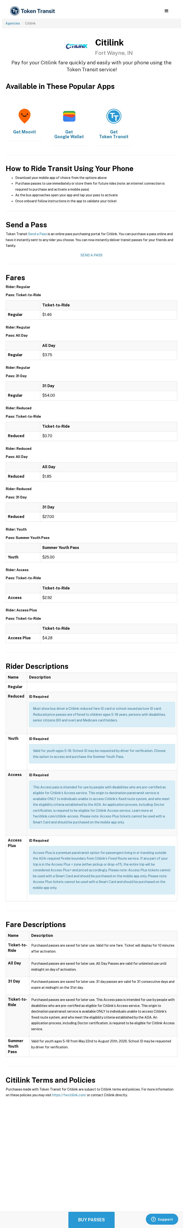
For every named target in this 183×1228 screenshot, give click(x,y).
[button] (166, 11)
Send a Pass (37, 234)
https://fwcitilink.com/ (69, 1095)
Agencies (12, 23)
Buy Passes (91, 1219)
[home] (33, 11)
